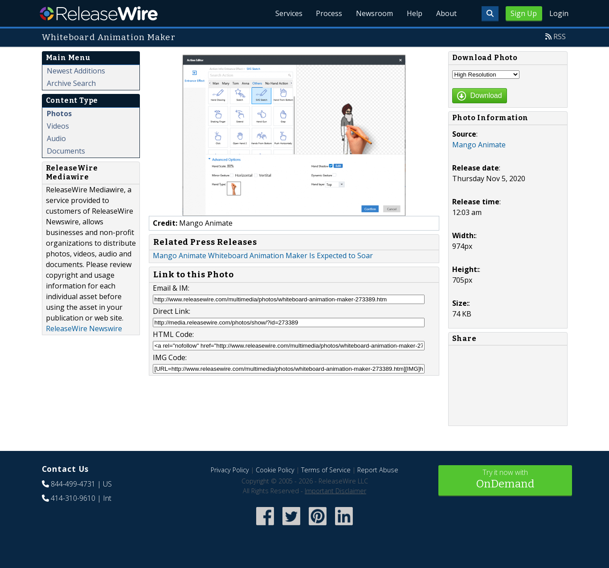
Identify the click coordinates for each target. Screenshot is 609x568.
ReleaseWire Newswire (84, 328)
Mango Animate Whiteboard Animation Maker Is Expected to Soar (263, 255)
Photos (59, 113)
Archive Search (71, 83)
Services (286, 13)
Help (414, 13)
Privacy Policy (230, 470)
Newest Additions (76, 71)
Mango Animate (479, 145)
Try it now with (505, 479)
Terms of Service (326, 470)
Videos (58, 126)
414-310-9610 (73, 498)
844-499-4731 (73, 484)
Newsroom (373, 13)
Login (558, 13)
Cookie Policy (275, 470)
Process (328, 13)
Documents (66, 151)
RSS (559, 36)
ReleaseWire (98, 13)
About (446, 13)
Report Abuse (377, 470)
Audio (56, 138)
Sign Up (524, 13)
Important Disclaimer (335, 491)
